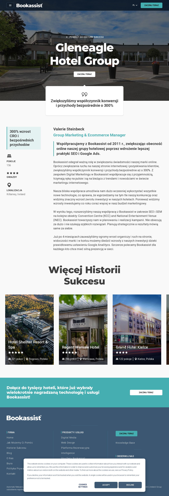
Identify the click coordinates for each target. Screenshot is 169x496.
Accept (106, 485)
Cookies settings (82, 485)
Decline (130, 485)
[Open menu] (10, 5)
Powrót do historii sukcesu (84, 37)
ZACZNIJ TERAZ (151, 5)
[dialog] (84, 475)
